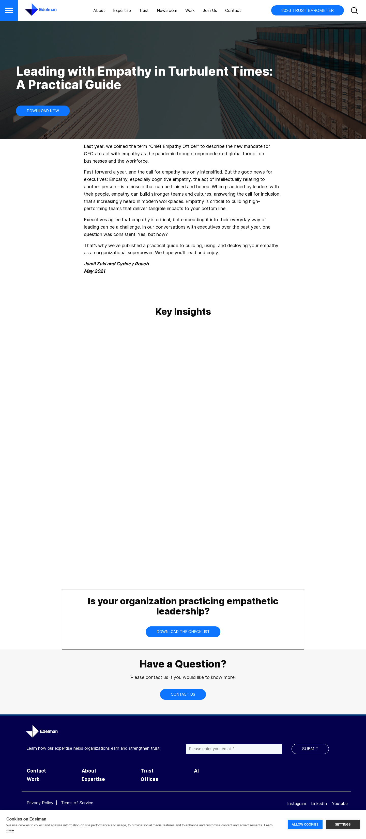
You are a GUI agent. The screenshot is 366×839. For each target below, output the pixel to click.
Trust (144, 10)
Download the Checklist (183, 631)
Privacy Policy (40, 802)
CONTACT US (183, 694)
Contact (233, 10)
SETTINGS (343, 824)
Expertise (122, 10)
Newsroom (167, 10)
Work (190, 10)
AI (196, 771)
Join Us (210, 10)
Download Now (43, 110)
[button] (9, 10)
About (99, 10)
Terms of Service (77, 802)
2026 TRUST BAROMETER (307, 10)
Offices (149, 779)
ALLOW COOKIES (305, 824)
